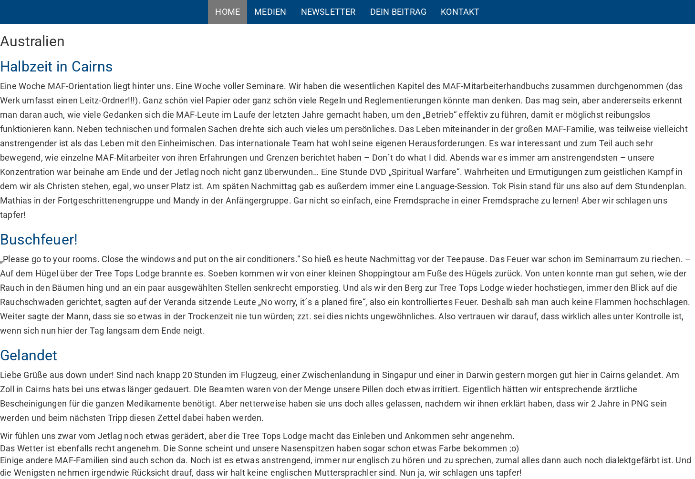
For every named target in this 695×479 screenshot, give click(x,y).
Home (227, 12)
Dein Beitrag (398, 12)
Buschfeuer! (39, 239)
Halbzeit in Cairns (56, 66)
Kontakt (460, 12)
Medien (270, 12)
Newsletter (328, 12)
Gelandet (29, 355)
